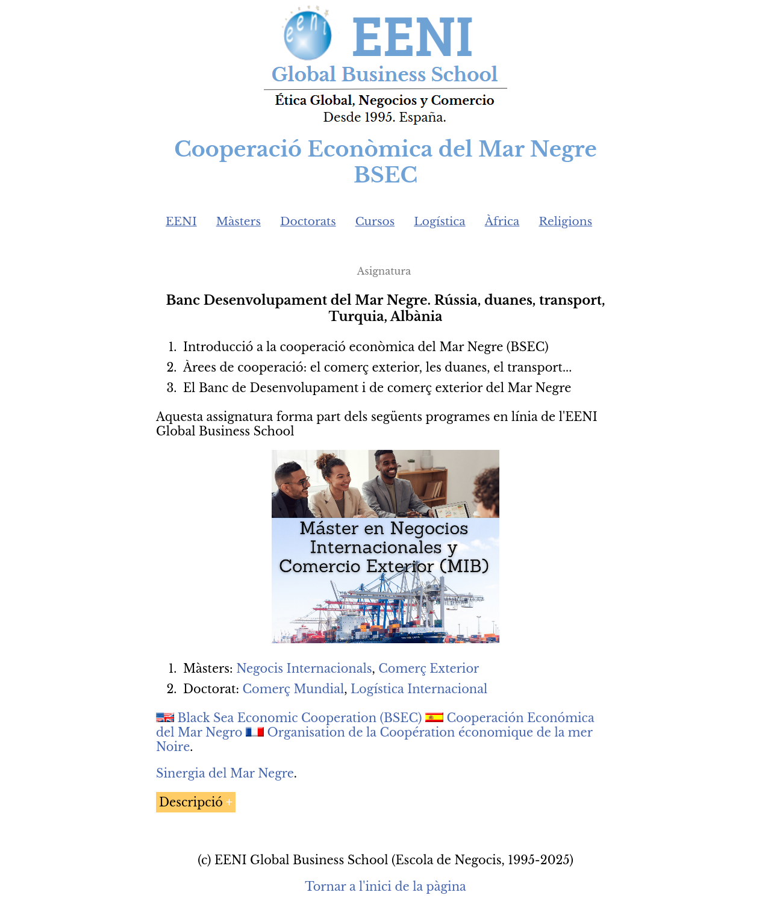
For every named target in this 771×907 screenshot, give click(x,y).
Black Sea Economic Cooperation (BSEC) (300, 718)
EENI (181, 221)
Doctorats (308, 221)
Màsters (238, 221)
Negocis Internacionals (304, 668)
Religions (565, 221)
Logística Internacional (419, 689)
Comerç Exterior (428, 668)
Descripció (191, 802)
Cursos (375, 221)
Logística (440, 221)
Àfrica (502, 221)
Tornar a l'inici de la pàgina (385, 886)
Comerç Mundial (293, 689)
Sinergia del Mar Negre (225, 773)
